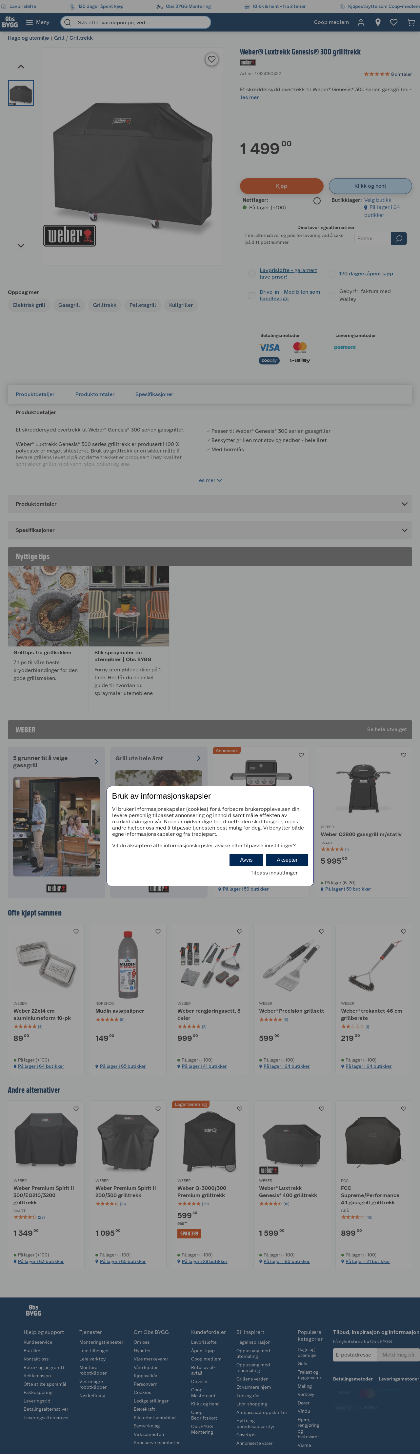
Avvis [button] (246, 860)
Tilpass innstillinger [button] (274, 873)
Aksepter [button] (287, 860)
